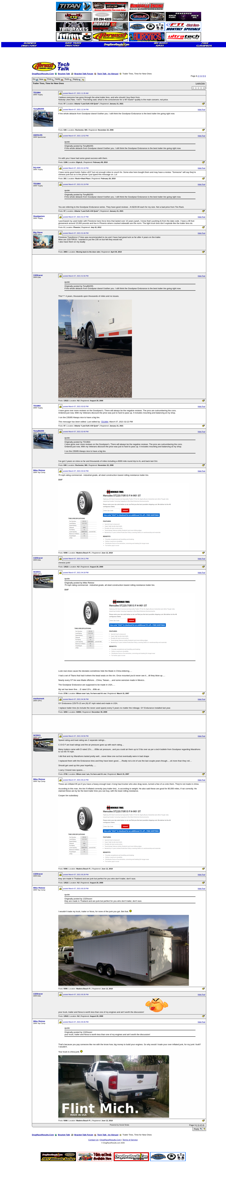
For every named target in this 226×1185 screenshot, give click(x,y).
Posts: (62, 104)
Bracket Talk (64, 74)
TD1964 (37, 92)
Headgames (39, 216)
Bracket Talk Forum (83, 74)
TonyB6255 (38, 109)
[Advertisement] (13, 111)
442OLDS (37, 135)
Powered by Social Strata (119, 1125)
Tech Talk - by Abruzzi (107, 74)
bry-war (37, 167)
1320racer (38, 275)
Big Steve (37, 232)
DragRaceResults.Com (43, 74)
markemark (38, 698)
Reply (196, 1129)
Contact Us (93, 1140)
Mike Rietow (39, 470)
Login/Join (200, 83)
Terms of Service (130, 1140)
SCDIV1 (37, 572)
